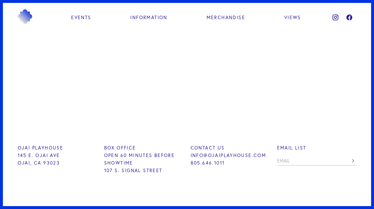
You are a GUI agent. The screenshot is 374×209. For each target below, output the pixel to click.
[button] (353, 160)
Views (292, 17)
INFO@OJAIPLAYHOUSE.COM (228, 155)
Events (81, 17)
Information (148, 17)
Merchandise (226, 17)
